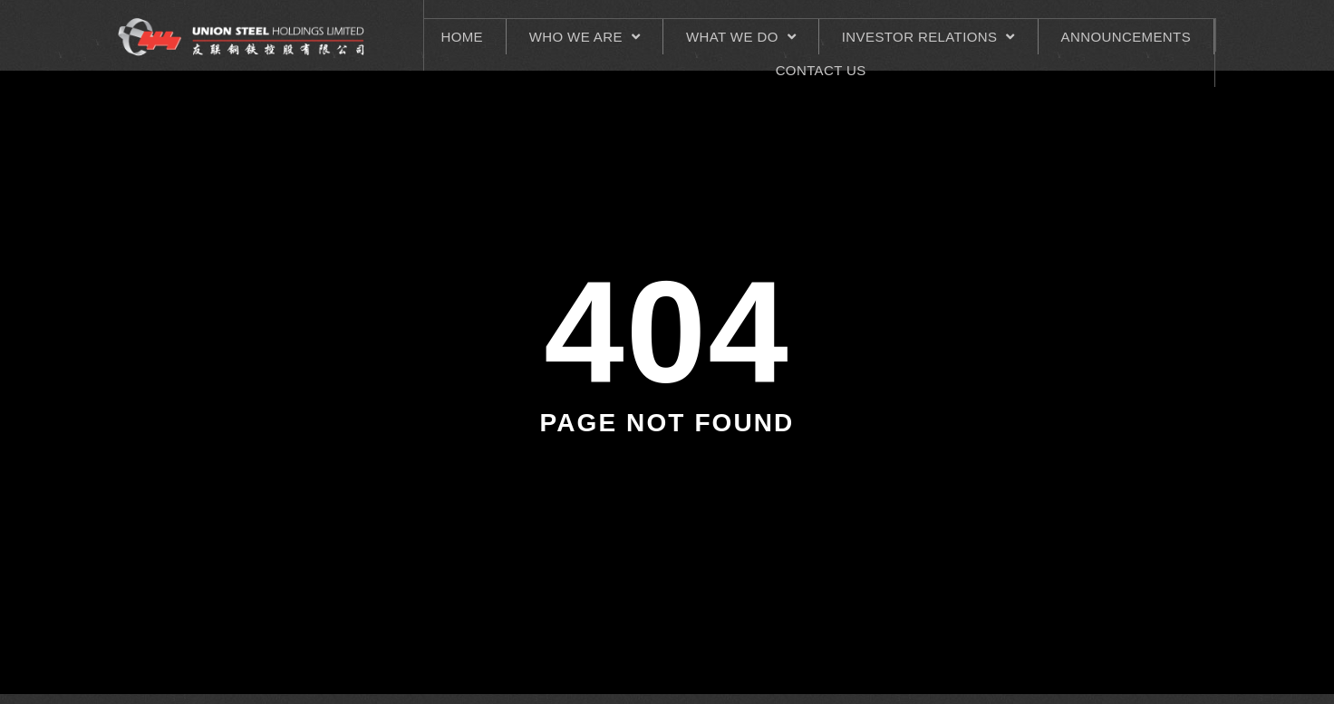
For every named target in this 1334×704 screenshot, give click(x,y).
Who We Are (585, 37)
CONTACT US (821, 70)
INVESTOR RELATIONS (928, 37)
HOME (461, 36)
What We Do (741, 37)
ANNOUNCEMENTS (1126, 36)
